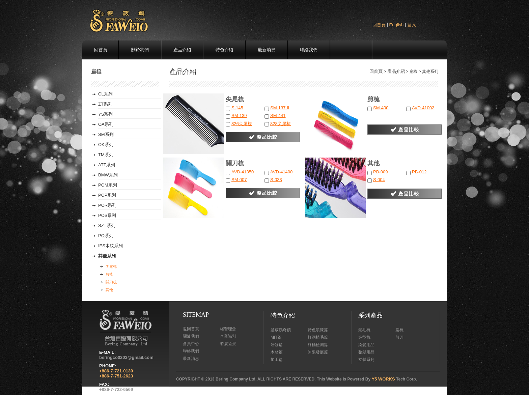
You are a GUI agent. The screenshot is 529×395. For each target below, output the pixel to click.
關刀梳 (111, 282)
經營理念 (228, 329)
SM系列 (106, 134)
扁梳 (399, 330)
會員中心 (191, 343)
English (396, 24)
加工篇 (277, 359)
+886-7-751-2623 (116, 375)
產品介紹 (182, 49)
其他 (109, 290)
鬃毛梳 (364, 330)
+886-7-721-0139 (116, 370)
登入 (411, 24)
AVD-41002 (423, 107)
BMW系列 (108, 174)
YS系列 (105, 114)
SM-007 (239, 179)
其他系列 (107, 255)
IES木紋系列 (110, 245)
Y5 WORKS (383, 379)
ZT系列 (105, 104)
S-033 (276, 179)
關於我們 (140, 49)
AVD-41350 (242, 171)
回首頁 (379, 24)
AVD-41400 (281, 171)
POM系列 (107, 185)
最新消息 (266, 49)
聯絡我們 (308, 49)
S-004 (379, 179)
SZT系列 (106, 225)
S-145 (237, 107)
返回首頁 (191, 329)
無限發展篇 (318, 352)
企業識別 (228, 336)
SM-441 (278, 115)
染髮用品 (366, 344)
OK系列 (105, 144)
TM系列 (105, 154)
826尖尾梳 (241, 123)
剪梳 (109, 274)
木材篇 (277, 352)
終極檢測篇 (318, 344)
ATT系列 (106, 164)
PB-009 (380, 171)
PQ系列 (105, 235)
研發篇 (277, 344)
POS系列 (107, 215)
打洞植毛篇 (318, 337)
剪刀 (399, 337)
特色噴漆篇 (318, 330)
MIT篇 (276, 337)
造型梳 (364, 337)
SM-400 (381, 107)
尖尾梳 (111, 266)
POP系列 (107, 195)
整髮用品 (366, 352)
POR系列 (107, 205)
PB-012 (419, 171)
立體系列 (366, 359)
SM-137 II (279, 107)
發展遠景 (228, 343)
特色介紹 (224, 49)
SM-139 (239, 115)
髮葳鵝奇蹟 (281, 330)
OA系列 (105, 124)
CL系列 (105, 93)
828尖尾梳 (280, 123)
